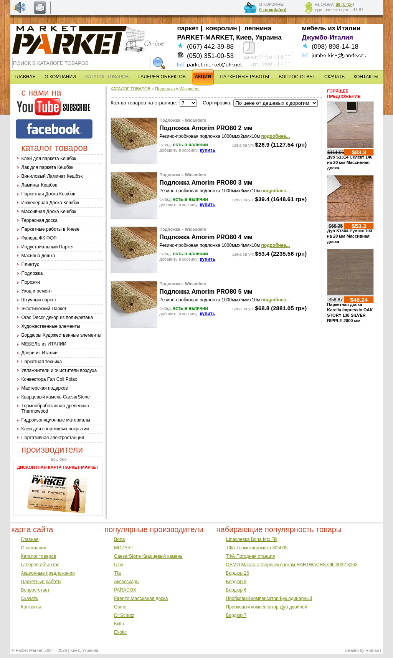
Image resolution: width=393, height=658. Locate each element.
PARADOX (125, 590)
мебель (314, 28)
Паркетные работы (41, 581)
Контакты (31, 607)
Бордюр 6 (236, 590)
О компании (33, 548)
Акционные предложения (48, 573)
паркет (188, 28)
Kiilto (119, 624)
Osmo (120, 607)
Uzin (118, 564)
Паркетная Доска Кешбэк (48, 194)
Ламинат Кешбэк (39, 185)
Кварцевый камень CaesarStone (55, 397)
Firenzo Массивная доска (141, 598)
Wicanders (190, 88)
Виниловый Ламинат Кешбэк (52, 176)
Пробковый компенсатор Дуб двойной (266, 607)
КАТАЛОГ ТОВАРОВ (130, 88)
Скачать (29, 598)
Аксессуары (126, 581)
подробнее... (275, 136)
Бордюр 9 (236, 581)
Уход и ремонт (36, 291)
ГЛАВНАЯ (25, 76)
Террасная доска (39, 220)
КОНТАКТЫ (365, 76)
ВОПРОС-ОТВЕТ (297, 76)
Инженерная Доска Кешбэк (50, 202)
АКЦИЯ (203, 76)
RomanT (373, 650)
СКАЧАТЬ (334, 76)
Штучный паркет (38, 300)
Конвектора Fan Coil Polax (49, 379)
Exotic (120, 632)
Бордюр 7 (236, 615)
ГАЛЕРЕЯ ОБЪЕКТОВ (162, 76)
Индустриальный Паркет (47, 247)
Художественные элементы (50, 326)
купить (208, 150)
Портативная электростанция (52, 437)
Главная (30, 539)
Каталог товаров (38, 556)
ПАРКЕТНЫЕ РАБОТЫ (244, 76)
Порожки (30, 282)
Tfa (117, 573)
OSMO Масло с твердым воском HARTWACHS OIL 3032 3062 (292, 564)
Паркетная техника (41, 361)
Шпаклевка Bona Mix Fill (251, 539)
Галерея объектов (40, 564)
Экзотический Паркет (44, 308)
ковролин (221, 28)
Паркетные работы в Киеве (50, 229)
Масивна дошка (38, 255)
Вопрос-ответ (35, 590)
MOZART (123, 548)
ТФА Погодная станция (250, 556)
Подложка (32, 273)
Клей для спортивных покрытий (55, 429)
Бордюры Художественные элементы (61, 335)
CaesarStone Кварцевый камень (148, 556)
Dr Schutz (124, 615)
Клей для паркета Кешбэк (48, 158)
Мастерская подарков (44, 388)
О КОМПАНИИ (60, 76)
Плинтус (30, 264)
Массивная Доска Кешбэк (48, 211)
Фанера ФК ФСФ (39, 238)
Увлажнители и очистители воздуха (59, 370)
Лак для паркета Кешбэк (47, 167)
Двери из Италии (39, 352)
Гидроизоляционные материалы (55, 420)
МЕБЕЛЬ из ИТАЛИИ (43, 344)
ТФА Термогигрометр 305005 (257, 548)
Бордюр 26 (237, 573)
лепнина (258, 28)
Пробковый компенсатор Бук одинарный (269, 598)
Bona (119, 539)
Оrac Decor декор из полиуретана (57, 317)
